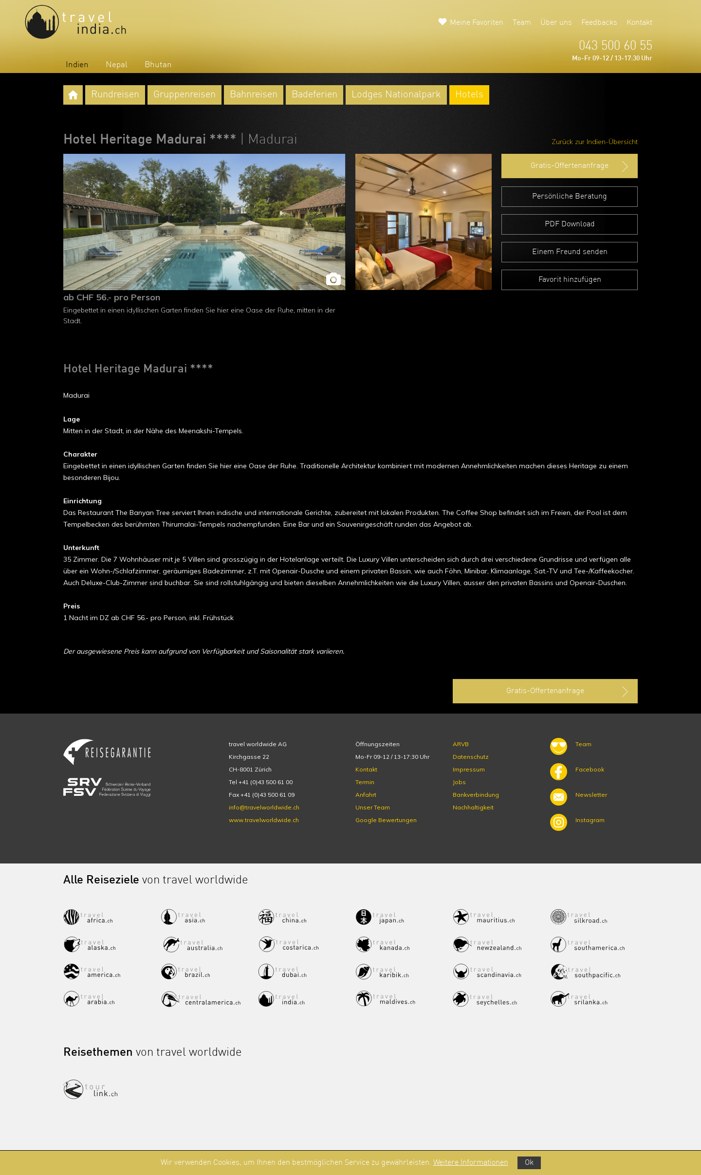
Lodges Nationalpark (396, 95)
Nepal (117, 65)
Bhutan (158, 65)
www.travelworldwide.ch (264, 820)
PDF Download (570, 224)
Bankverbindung (476, 794)
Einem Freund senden (570, 252)
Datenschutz (471, 756)
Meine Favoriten (476, 23)
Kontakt (639, 23)
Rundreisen (115, 95)
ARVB (461, 744)
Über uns (556, 23)
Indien (77, 65)
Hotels (469, 95)
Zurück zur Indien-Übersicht (595, 141)
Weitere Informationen (470, 1163)
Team (522, 23)
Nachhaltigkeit (473, 807)
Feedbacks (599, 23)
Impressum (469, 769)
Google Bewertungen (386, 820)
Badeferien (314, 95)
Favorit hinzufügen (569, 280)
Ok (529, 1163)
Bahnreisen (253, 95)
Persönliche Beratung (569, 197)
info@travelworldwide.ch (264, 807)
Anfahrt (365, 794)
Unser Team (372, 807)
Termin (364, 782)
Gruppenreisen (184, 95)
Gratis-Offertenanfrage (580, 166)
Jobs (459, 782)
